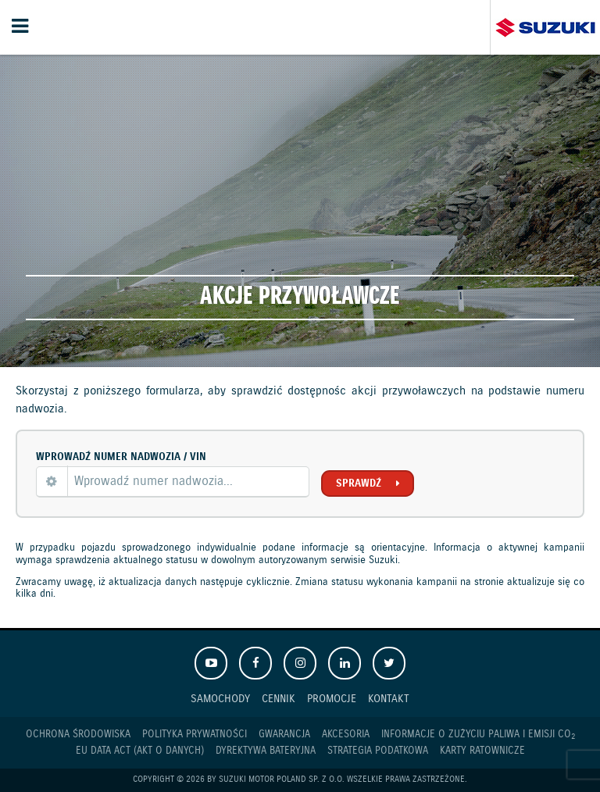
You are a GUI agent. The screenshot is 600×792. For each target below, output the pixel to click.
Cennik (278, 698)
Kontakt (388, 698)
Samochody (220, 698)
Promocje (331, 698)
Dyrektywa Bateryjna (266, 751)
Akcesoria (346, 734)
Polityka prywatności (194, 734)
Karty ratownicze (482, 751)
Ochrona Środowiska (78, 734)
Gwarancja (284, 734)
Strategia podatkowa (377, 751)
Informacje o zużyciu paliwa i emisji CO (478, 735)
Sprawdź (358, 483)
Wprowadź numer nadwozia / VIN (121, 457)
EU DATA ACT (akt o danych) (140, 751)
